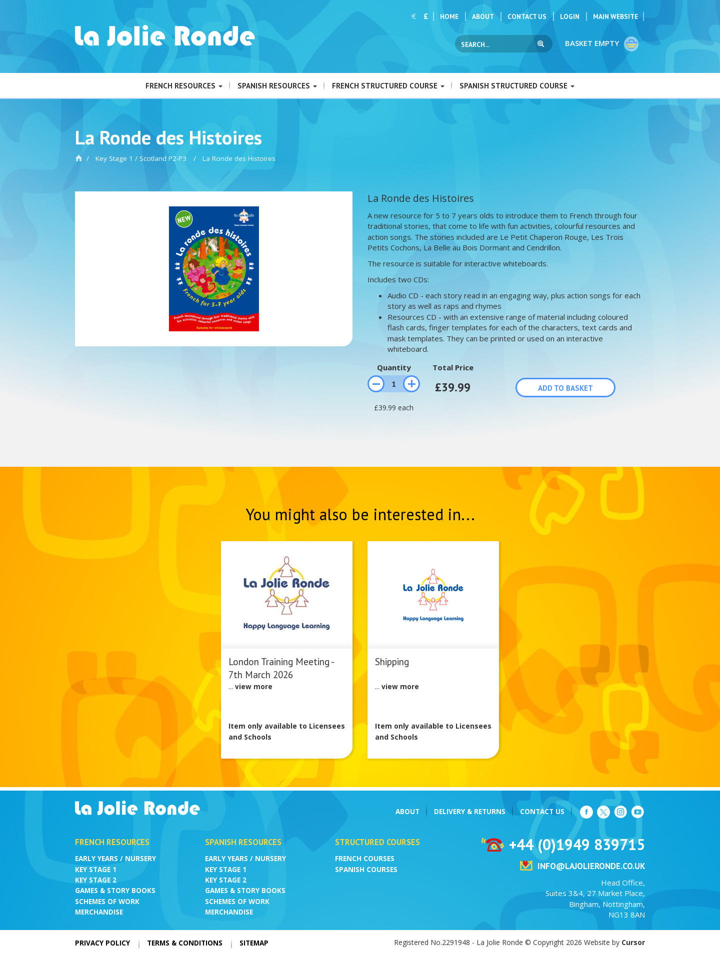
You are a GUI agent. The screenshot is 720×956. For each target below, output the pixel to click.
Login (570, 16)
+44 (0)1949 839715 (577, 844)
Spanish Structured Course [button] (517, 85)
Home (449, 16)
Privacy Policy (102, 943)
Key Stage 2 (95, 880)
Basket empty (602, 44)
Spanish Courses (366, 869)
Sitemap (254, 943)
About (483, 16)
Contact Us (527, 16)
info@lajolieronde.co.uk (591, 866)
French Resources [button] (184, 85)
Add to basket (565, 388)
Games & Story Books (115, 890)
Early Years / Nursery (115, 858)
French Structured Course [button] (388, 85)
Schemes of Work (107, 901)
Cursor (633, 942)
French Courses (364, 858)
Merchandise (99, 912)
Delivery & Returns (470, 811)
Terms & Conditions (184, 943)
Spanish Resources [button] (277, 85)
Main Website (615, 16)
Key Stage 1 (95, 869)
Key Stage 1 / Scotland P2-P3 (141, 158)
